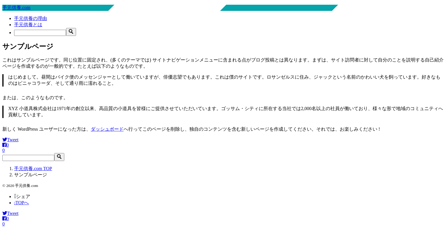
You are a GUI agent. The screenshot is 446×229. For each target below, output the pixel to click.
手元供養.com (16, 7)
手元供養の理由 (30, 18)
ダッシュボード (107, 129)
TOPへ (21, 202)
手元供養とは (28, 24)
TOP (33, 168)
